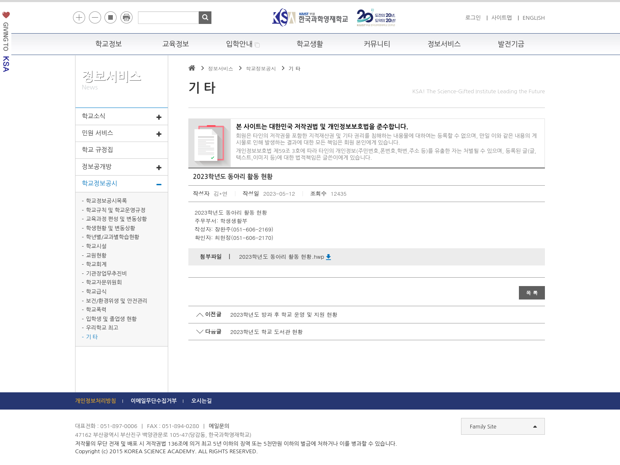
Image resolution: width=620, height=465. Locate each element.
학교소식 (122, 117)
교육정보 (175, 44)
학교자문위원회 (104, 282)
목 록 (532, 292)
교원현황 (96, 255)
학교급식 (96, 291)
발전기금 (511, 44)
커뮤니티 (377, 44)
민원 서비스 (122, 133)
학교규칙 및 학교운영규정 (116, 210)
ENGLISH (534, 18)
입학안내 (243, 44)
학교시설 (96, 246)
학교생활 (310, 44)
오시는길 (201, 401)
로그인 (473, 18)
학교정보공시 (122, 184)
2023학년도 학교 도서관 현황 (266, 332)
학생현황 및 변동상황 (110, 228)
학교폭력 (96, 310)
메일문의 (219, 426)
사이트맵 (501, 18)
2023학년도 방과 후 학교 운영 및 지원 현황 (284, 314)
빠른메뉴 (614, 119)
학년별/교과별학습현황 (112, 237)
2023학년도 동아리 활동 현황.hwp (285, 256)
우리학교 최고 (102, 328)
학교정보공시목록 (106, 201)
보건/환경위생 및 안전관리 (117, 301)
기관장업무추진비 (106, 273)
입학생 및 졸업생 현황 (111, 319)
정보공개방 (122, 167)
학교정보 (108, 44)
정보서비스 (444, 44)
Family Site (503, 426)
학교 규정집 (97, 150)
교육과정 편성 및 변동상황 (116, 219)
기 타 (92, 337)
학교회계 (96, 264)
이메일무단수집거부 (153, 401)
